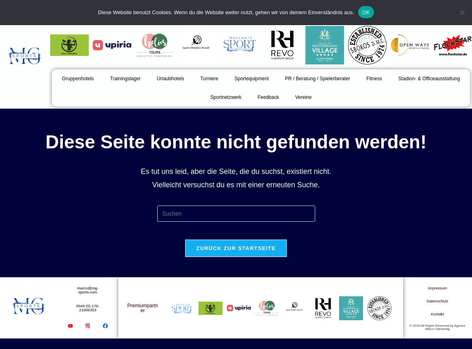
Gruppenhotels (78, 78)
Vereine (303, 97)
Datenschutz (437, 309)
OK (366, 12)
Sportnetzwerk (225, 97)
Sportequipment (252, 78)
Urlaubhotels (170, 78)
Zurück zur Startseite (236, 255)
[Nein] (462, 13)
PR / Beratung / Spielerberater (317, 78)
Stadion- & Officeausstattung (429, 78)
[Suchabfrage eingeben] (236, 214)
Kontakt (437, 322)
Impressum (437, 296)
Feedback (268, 97)
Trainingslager (125, 78)
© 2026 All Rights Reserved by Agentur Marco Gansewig (438, 335)
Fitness (374, 78)
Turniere (209, 78)
